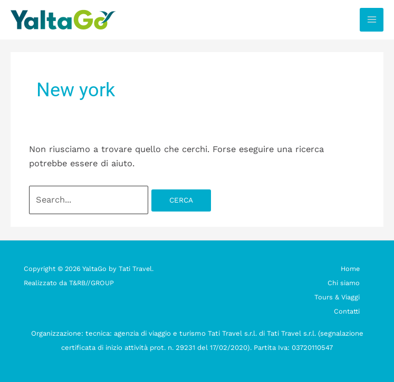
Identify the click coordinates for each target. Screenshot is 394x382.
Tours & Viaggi (337, 297)
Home (350, 269)
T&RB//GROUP (91, 283)
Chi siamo (344, 283)
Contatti (347, 311)
